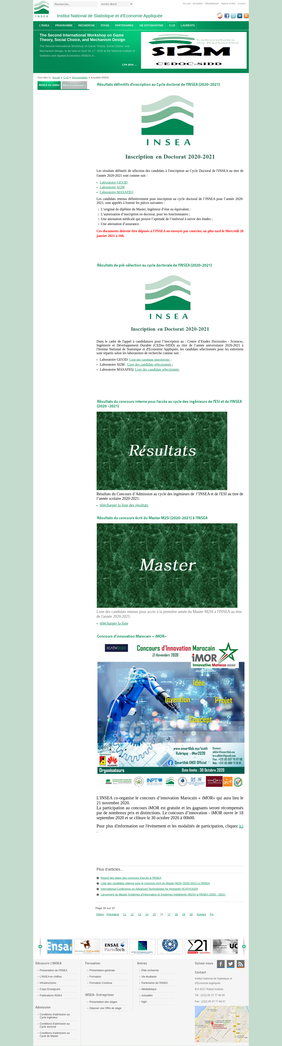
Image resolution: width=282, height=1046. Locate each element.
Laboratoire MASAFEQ (117, 192)
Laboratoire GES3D (113, 182)
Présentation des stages (103, 1001)
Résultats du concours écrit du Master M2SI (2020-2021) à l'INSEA (152, 518)
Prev (42, 946)
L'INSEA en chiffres (51, 976)
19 (183, 914)
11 (124, 914)
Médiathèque (212, 3)
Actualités (198, 3)
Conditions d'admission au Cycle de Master (55, 1035)
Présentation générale (102, 970)
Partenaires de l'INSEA (154, 982)
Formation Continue (100, 982)
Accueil (187, 3)
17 (169, 914)
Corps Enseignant (50, 989)
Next (242, 946)
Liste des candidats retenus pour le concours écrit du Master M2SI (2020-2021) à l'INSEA (155, 883)
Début (100, 914)
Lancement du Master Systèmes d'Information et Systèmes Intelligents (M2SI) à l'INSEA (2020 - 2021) (163, 894)
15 (154, 914)
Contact (242, 3)
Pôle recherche (150, 970)
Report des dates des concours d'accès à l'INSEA (131, 877)
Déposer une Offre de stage (105, 1008)
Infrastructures (48, 982)
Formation (95, 976)
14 (146, 914)
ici (241, 826)
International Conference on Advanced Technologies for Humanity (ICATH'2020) (149, 888)
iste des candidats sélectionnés (150, 359)
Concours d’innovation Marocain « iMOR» (131, 636)
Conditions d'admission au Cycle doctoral (55, 1025)
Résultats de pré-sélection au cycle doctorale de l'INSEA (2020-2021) (154, 265)
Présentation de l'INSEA (53, 970)
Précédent (113, 914)
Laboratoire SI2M (112, 187)
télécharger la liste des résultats (124, 505)
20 (191, 914)
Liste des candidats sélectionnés (149, 364)
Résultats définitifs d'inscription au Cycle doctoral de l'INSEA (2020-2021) (158, 84)
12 (132, 914)
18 (176, 914)
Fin (212, 914)
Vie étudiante (149, 976)
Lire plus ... (129, 64)
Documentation (80, 77)
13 (139, 914)
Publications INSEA (51, 995)
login (144, 1001)
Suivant (201, 914)
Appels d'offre (228, 3)
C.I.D (66, 77)
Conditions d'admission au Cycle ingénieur (55, 1016)
